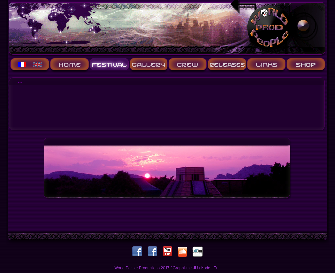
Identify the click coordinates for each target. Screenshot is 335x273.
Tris (217, 267)
